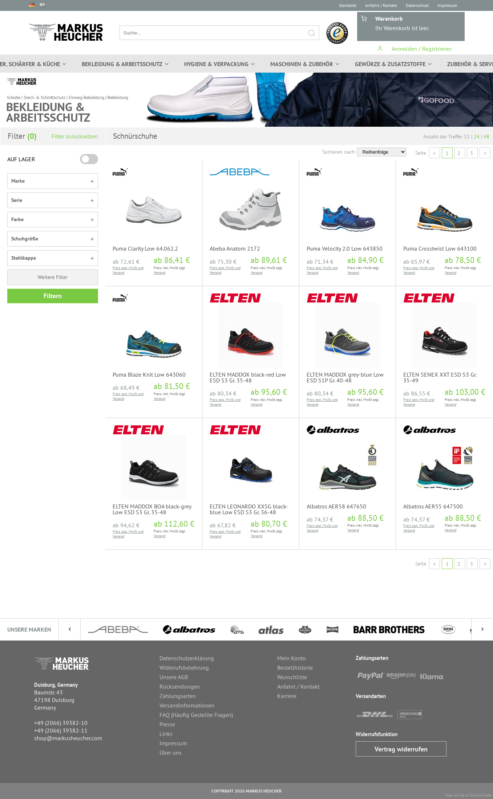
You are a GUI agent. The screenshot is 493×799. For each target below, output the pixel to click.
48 (486, 136)
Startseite (347, 5)
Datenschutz (417, 5)
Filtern (53, 296)
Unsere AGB (173, 677)
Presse (167, 724)
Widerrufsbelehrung (184, 667)
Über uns (170, 752)
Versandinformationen (186, 705)
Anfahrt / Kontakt (381, 5)
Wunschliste (292, 677)
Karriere (286, 696)
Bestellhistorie (295, 667)
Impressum (447, 5)
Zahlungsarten (177, 696)
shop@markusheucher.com (68, 738)
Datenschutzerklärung (186, 658)
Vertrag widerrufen (401, 749)
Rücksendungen (179, 686)
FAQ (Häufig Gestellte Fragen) (196, 715)
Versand (118, 272)
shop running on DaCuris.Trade (468, 795)
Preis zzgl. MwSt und (128, 267)
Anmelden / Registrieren (414, 48)
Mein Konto (291, 658)
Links (166, 734)
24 (477, 136)
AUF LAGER (21, 159)
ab (126, 261)
